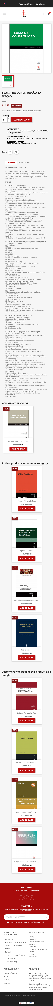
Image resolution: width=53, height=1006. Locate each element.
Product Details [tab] (24, 162)
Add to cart (18, 449)
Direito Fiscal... (26, 650)
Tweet (16, 151)
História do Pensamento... (26, 762)
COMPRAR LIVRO (22, 119)
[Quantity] (5, 119)
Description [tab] (11, 162)
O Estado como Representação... (26, 600)
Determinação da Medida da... (26, 862)
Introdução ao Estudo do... (18, 441)
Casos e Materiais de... (26, 501)
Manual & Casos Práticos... (26, 812)
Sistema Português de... (26, 713)
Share (10, 151)
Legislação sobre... (26, 550)
